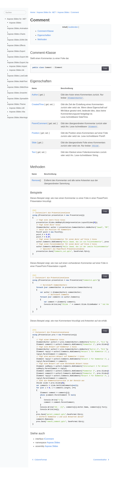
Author (35, 95)
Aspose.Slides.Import (18, 66)
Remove (36, 190)
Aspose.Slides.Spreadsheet (18, 98)
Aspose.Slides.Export (16, 51)
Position (35, 133)
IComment (49, 451)
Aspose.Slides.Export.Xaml (18, 62)
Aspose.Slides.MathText (17, 81)
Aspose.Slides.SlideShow (18, 87)
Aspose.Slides (15, 23)
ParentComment (39, 123)
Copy (99, 68)
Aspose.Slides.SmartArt (17, 93)
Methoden (42, 39)
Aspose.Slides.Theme (16, 104)
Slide (34, 146)
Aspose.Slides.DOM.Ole (17, 40)
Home (32, 12)
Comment (75, 12)
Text (34, 158)
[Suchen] (15, 12)
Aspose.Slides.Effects (16, 45)
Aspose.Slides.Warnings (17, 117)
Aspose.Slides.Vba (17, 112)
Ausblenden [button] (70, 27)
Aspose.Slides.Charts (16, 34)
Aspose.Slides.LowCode (17, 76)
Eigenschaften (44, 35)
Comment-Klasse (46, 31)
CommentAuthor (95, 472)
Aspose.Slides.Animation (17, 28)
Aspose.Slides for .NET (16, 19)
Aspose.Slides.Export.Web (18, 57)
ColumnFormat (39, 472)
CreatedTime (38, 104)
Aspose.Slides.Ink (16, 70)
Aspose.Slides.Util (16, 108)
